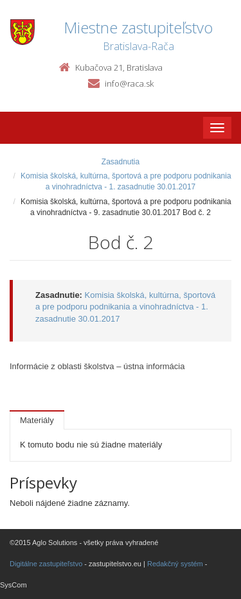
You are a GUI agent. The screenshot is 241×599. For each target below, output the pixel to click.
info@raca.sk (129, 83)
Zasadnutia (120, 161)
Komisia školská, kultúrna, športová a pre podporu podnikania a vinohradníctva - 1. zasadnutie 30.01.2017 (125, 307)
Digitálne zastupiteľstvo (46, 564)
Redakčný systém (175, 564)
